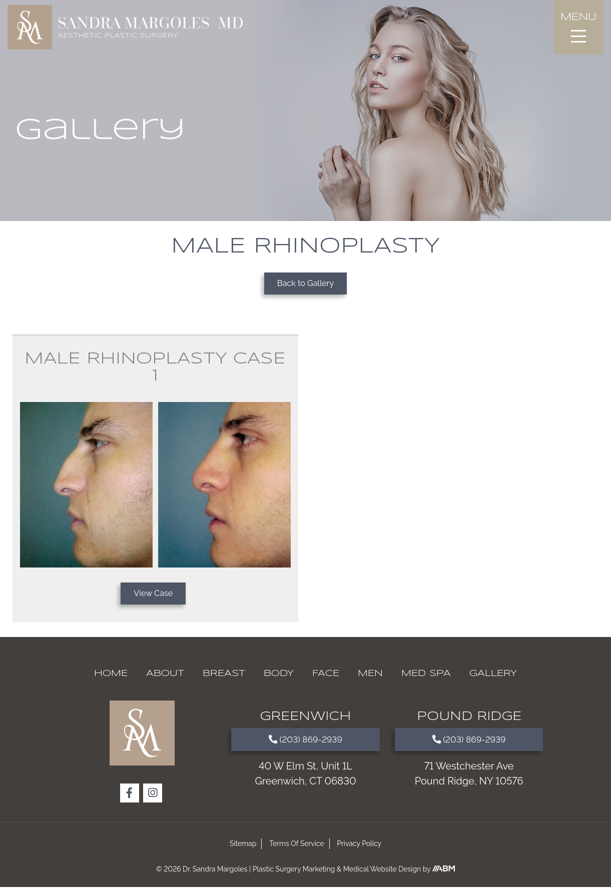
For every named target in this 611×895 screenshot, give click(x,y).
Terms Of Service (296, 852)
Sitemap (243, 852)
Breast (224, 681)
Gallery (493, 681)
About (165, 681)
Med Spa (426, 681)
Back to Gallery (305, 285)
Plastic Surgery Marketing (294, 877)
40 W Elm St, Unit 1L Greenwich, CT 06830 (305, 785)
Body (279, 681)
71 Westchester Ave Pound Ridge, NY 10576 (469, 785)
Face (325, 681)
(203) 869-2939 (305, 750)
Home (111, 681)
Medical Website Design (382, 877)
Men (370, 681)
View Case (153, 599)
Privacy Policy (359, 852)
